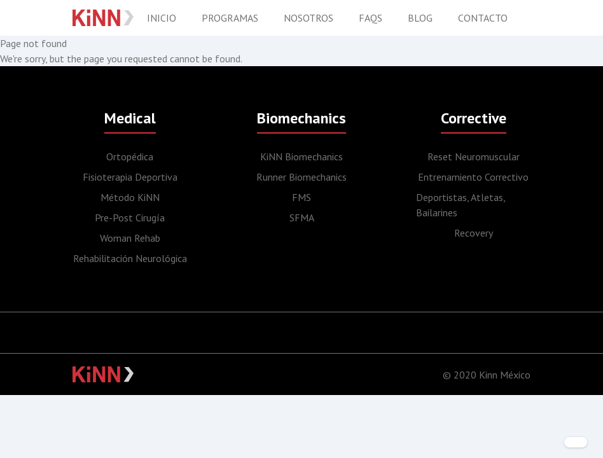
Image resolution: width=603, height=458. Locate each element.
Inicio (161, 17)
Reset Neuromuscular (473, 156)
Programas (230, 17)
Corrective (473, 118)
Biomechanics (301, 118)
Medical (130, 118)
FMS (301, 197)
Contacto (483, 17)
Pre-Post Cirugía (130, 217)
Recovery (473, 232)
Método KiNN (130, 197)
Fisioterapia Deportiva (130, 176)
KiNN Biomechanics (301, 156)
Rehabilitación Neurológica (130, 258)
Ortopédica (129, 156)
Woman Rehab (130, 238)
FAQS (370, 17)
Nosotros (308, 17)
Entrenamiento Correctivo (473, 176)
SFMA (301, 217)
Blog (420, 17)
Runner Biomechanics (301, 176)
